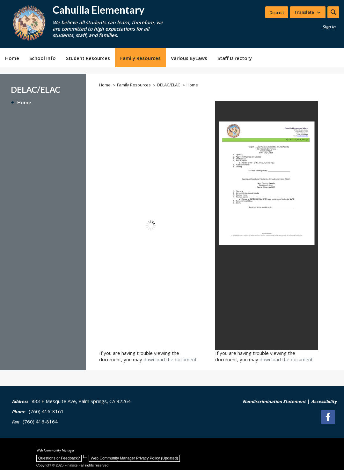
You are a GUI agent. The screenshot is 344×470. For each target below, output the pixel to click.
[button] (333, 12)
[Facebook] (330, 417)
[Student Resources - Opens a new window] (88, 57)
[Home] (12, 57)
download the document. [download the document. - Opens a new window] (170, 359)
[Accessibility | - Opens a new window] (324, 405)
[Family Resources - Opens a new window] (140, 57)
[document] (150, 225)
